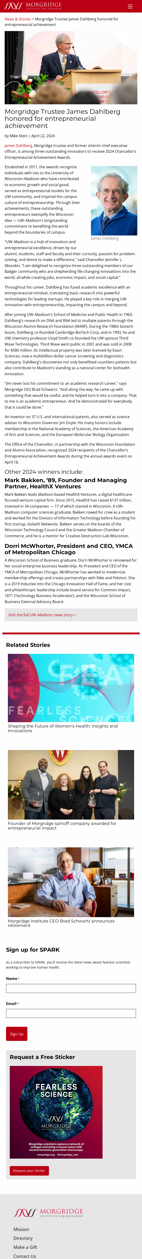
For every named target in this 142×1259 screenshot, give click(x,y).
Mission (21, 1229)
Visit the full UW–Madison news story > (42, 614)
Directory (23, 1238)
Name (12, 979)
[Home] (32, 6)
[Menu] (130, 6)
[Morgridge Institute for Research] (48, 1223)
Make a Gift (25, 1247)
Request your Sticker (29, 1170)
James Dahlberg (18, 145)
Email (12, 1004)
